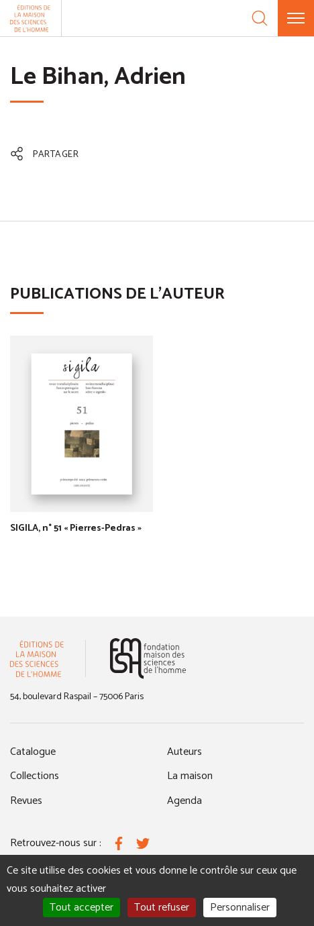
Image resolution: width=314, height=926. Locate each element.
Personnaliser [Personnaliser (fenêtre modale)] (240, 907)
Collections (34, 776)
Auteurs (184, 752)
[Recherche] (260, 18)
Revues (26, 801)
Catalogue (33, 752)
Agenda (184, 801)
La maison (190, 776)
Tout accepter (81, 907)
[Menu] (296, 18)
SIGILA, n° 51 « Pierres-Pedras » (76, 528)
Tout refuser (161, 907)
